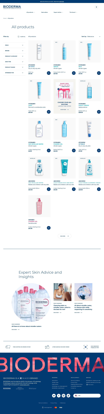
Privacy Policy (74, 382)
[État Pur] (32, 389)
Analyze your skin (95, 347)
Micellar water (55, 382)
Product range (14, 67)
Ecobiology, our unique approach (59, 386)
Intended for (14, 73)
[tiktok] (68, 395)
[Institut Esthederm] (19, 389)
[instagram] (63, 395)
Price (14, 45)
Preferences (62, 402)
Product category (14, 56)
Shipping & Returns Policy (77, 384)
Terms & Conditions (75, 380)
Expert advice (55, 384)
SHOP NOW (61, 1)
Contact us (73, 388)
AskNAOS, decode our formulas (93, 382)
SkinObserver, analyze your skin (93, 380)
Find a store (90, 384)
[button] (59, 383)
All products (55, 380)
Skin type (14, 62)
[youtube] (54, 395)
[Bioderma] (7, 389)
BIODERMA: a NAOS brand (58, 388)
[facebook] (59, 395)
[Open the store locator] (96, 7)
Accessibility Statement (76, 386)
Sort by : (84, 36)
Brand (14, 51)
